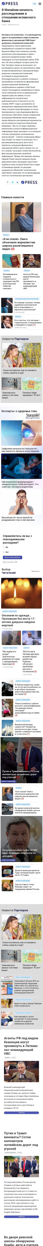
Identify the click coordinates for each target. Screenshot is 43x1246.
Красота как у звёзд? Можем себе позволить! (28, 1004)
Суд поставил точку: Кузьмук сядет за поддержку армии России (27, 886)
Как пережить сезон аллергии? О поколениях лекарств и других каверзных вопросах (26, 1020)
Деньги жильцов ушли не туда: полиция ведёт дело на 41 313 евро (27, 872)
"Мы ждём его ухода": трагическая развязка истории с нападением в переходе (11, 657)
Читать (21, 1113)
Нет (7, 552)
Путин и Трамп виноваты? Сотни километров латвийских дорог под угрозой (20, 774)
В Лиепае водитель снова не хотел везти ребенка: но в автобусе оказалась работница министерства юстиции (28, 689)
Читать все (35, 571)
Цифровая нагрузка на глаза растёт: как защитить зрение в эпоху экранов (20, 449)
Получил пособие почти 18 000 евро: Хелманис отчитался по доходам (19, 853)
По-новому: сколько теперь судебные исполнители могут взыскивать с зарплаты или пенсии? (27, 306)
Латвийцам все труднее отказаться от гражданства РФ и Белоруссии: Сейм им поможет (11, 281)
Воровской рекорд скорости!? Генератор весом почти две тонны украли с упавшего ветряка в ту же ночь (28, 729)
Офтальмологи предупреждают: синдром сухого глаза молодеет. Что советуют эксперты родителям (20, 484)
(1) (34, 325)
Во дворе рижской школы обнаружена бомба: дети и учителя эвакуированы (27, 810)
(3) (13, 249)
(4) (16, 715)
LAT (34, 3)
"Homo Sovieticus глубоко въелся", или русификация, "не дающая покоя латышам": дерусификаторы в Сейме (28, 708)
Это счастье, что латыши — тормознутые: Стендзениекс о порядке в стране (28, 322)
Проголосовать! (12, 557)
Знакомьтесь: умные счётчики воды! (10, 395)
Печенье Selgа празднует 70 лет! (31, 393)
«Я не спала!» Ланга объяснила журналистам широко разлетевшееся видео (18, 244)
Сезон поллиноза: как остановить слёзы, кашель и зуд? (19, 371)
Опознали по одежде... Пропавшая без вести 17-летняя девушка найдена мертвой (18, 620)
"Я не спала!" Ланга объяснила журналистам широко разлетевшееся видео (27, 795)
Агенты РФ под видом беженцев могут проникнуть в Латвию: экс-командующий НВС (31, 281)
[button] (39, 3)
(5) (35, 671)
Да (7, 547)
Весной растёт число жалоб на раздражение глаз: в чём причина (18, 518)
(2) (13, 664)
